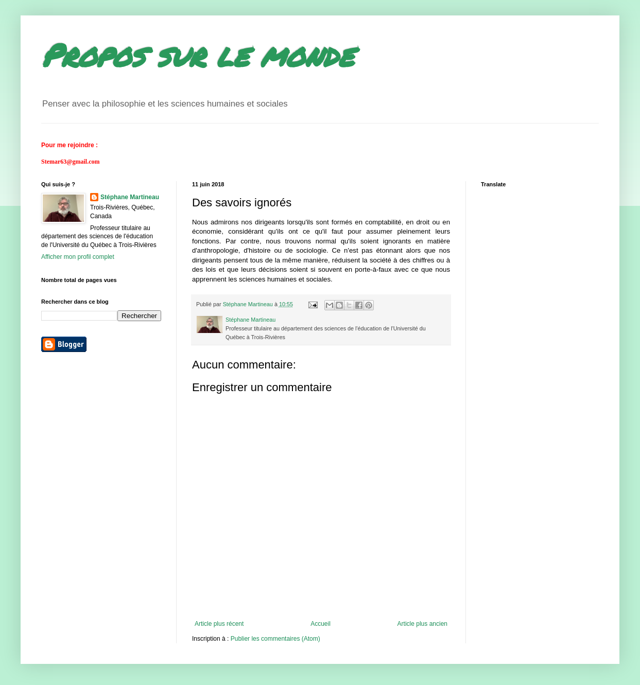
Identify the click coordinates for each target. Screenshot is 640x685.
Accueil (320, 623)
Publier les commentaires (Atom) (275, 638)
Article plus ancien (422, 623)
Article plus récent (219, 623)
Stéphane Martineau (129, 197)
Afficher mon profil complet (77, 256)
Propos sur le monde (197, 54)
